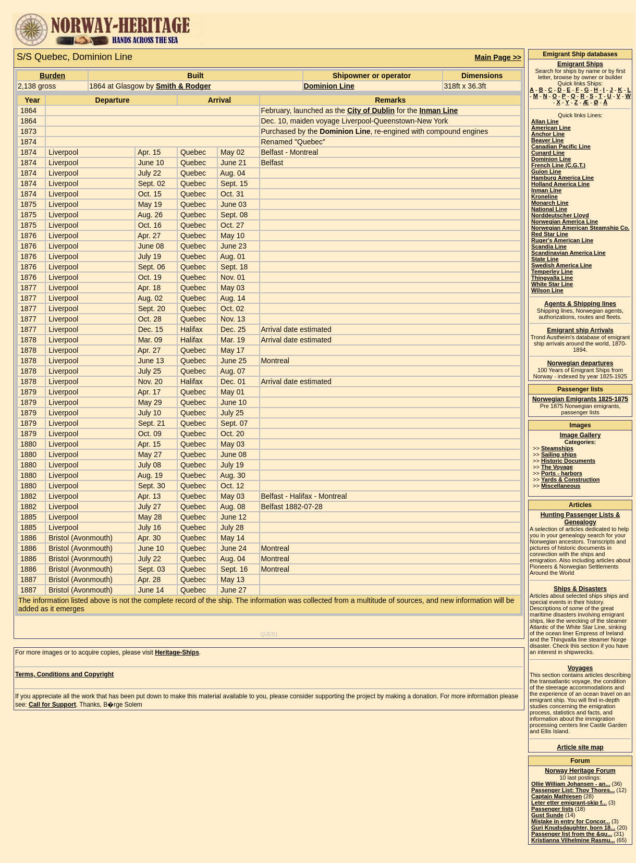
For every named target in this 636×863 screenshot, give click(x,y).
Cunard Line (548, 153)
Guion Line (546, 171)
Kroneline (544, 196)
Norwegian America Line (564, 221)
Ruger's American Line (562, 240)
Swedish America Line (561, 265)
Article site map (580, 747)
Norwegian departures (580, 363)
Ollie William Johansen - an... (570, 784)
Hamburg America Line (562, 178)
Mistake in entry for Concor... (570, 821)
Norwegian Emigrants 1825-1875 (580, 399)
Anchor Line (548, 134)
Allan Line (545, 121)
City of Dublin (371, 110)
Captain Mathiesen (556, 796)
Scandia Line (549, 246)
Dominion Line (329, 86)
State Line (545, 259)
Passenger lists (552, 809)
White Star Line (552, 284)
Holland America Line (560, 184)
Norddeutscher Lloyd (560, 215)
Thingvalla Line (552, 278)
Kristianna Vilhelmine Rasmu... (573, 840)
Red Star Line (549, 234)
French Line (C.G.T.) (558, 165)
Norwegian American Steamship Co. (580, 228)
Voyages (580, 668)
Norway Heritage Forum (580, 770)
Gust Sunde (547, 815)
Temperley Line (552, 271)
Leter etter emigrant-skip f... (569, 802)
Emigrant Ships (580, 64)
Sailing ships (559, 454)
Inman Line (438, 110)
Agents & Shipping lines (580, 303)
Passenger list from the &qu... (571, 834)
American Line (551, 128)
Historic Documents (568, 461)
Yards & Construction (570, 479)
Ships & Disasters (580, 589)
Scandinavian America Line (568, 253)
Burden (52, 75)
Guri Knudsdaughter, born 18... (573, 827)
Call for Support (52, 704)
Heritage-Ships (177, 652)
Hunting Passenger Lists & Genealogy (580, 518)
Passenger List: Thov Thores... (573, 790)
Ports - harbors (561, 473)
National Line (549, 209)
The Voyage (557, 467)
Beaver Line (547, 140)
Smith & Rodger (183, 86)
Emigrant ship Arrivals (580, 330)
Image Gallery (580, 435)
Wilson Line (547, 290)
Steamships (557, 448)
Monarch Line (550, 203)
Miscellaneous (560, 486)
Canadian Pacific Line (561, 146)
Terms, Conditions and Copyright (64, 674)
